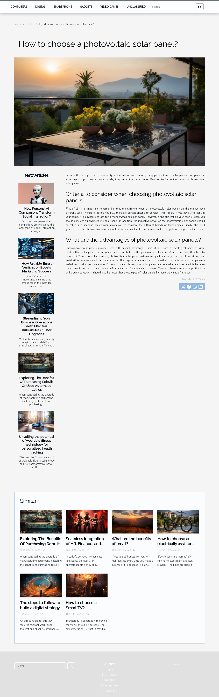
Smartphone (63, 7)
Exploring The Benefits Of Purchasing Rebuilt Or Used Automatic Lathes (36, 383)
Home (18, 24)
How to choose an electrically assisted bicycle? (174, 543)
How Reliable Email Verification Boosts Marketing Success (37, 267)
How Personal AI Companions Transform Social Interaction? (36, 212)
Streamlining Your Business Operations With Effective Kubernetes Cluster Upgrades (36, 326)
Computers (19, 7)
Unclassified (136, 7)
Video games (109, 7)
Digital (40, 7)
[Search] (172, 6)
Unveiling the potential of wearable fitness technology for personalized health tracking (36, 444)
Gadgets (86, 7)
